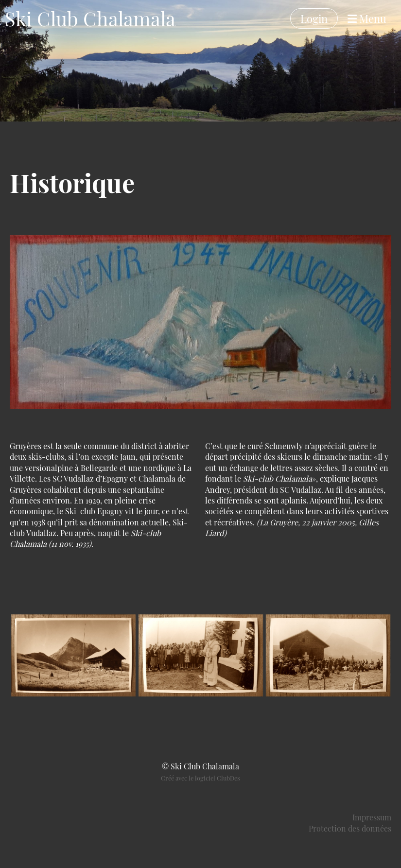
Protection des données (350, 828)
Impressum (371, 817)
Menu (367, 18)
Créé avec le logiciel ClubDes (200, 778)
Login (314, 18)
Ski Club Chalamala (90, 18)
